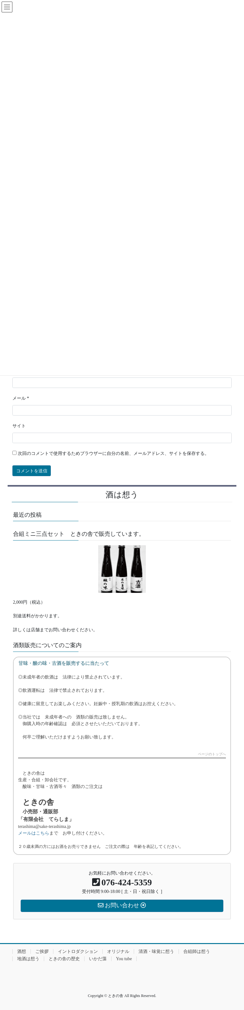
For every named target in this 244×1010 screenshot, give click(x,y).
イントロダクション (78, 951)
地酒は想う (28, 958)
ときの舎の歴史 (64, 958)
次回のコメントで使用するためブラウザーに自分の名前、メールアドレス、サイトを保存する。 (113, 453)
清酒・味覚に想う (156, 951)
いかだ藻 (98, 958)
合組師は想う (196, 951)
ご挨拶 (42, 951)
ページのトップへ (212, 754)
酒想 (21, 951)
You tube (124, 958)
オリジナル (118, 951)
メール (20, 398)
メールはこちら (33, 833)
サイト (19, 425)
